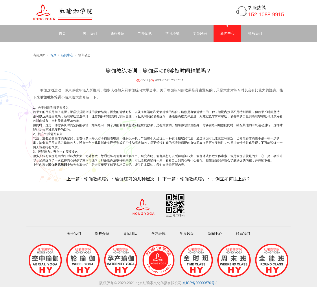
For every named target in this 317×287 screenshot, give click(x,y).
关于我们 (90, 33)
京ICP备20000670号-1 (200, 283)
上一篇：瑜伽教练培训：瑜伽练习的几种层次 (110, 178)
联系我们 (255, 33)
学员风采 (200, 33)
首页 (62, 33)
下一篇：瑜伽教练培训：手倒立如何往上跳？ (206, 178)
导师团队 (145, 33)
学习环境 (172, 33)
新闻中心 (227, 33)
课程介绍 (117, 33)
